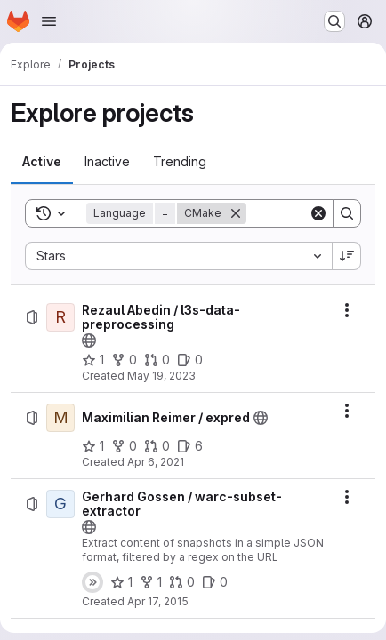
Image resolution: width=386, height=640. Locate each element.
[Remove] (235, 213)
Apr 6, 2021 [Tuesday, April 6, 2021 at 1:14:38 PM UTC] (155, 461)
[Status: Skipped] (92, 582)
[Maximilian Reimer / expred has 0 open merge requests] (157, 446)
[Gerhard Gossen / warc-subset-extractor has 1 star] (121, 582)
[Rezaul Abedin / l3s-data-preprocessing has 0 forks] (124, 360)
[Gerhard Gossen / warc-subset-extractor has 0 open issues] (215, 582)
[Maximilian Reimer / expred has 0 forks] (124, 446)
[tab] (42, 162)
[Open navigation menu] (49, 21)
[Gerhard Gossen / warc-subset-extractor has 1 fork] (151, 582)
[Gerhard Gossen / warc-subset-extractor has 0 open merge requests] (182, 582)
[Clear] (318, 213)
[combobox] (178, 256)
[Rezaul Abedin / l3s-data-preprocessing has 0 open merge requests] (157, 360)
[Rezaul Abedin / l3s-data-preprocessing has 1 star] (93, 360)
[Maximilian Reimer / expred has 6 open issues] (190, 446)
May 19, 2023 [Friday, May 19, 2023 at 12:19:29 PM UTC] (161, 375)
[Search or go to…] (334, 21)
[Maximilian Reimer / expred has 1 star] (93, 446)
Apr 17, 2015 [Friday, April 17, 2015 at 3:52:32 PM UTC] (158, 601)
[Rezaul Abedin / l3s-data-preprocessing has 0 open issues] (190, 360)
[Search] (347, 213)
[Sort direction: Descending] (347, 256)
